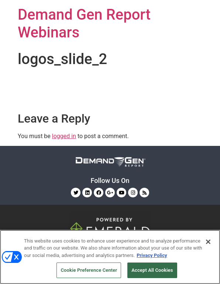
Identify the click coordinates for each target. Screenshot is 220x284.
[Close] (208, 242)
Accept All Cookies (152, 270)
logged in (64, 136)
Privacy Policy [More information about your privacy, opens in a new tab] (152, 255)
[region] (110, 257)
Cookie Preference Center (89, 270)
